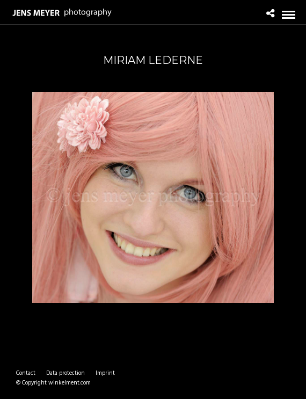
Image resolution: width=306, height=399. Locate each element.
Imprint (105, 373)
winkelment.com (69, 383)
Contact (25, 373)
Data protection (65, 373)
